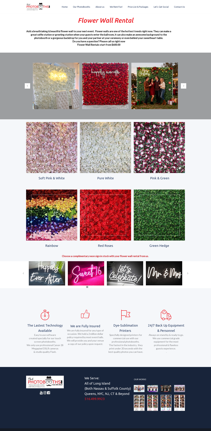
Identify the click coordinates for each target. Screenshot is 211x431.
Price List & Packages (138, 7)
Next (183, 86)
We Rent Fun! (116, 7)
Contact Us (179, 7)
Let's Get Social (161, 7)
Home (65, 7)
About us (100, 7)
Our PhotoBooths (81, 7)
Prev (27, 86)
